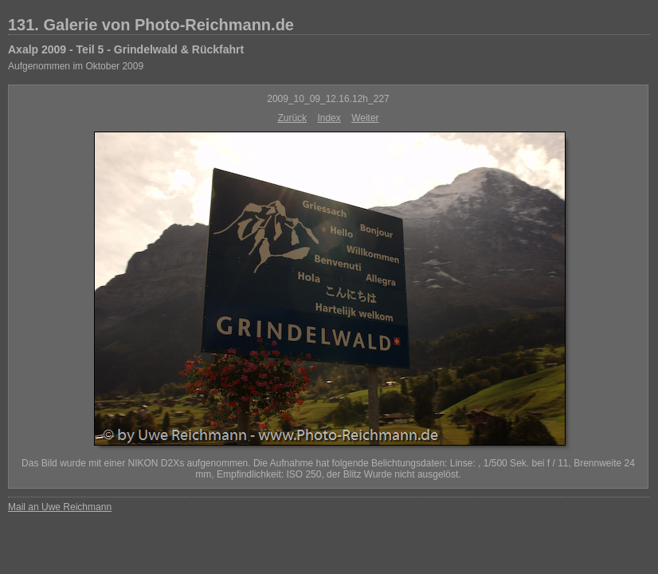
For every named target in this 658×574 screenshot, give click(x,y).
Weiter (364, 118)
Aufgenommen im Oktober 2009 (75, 66)
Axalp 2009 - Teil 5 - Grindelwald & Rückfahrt (126, 49)
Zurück (292, 118)
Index (328, 118)
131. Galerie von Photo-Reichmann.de (151, 24)
